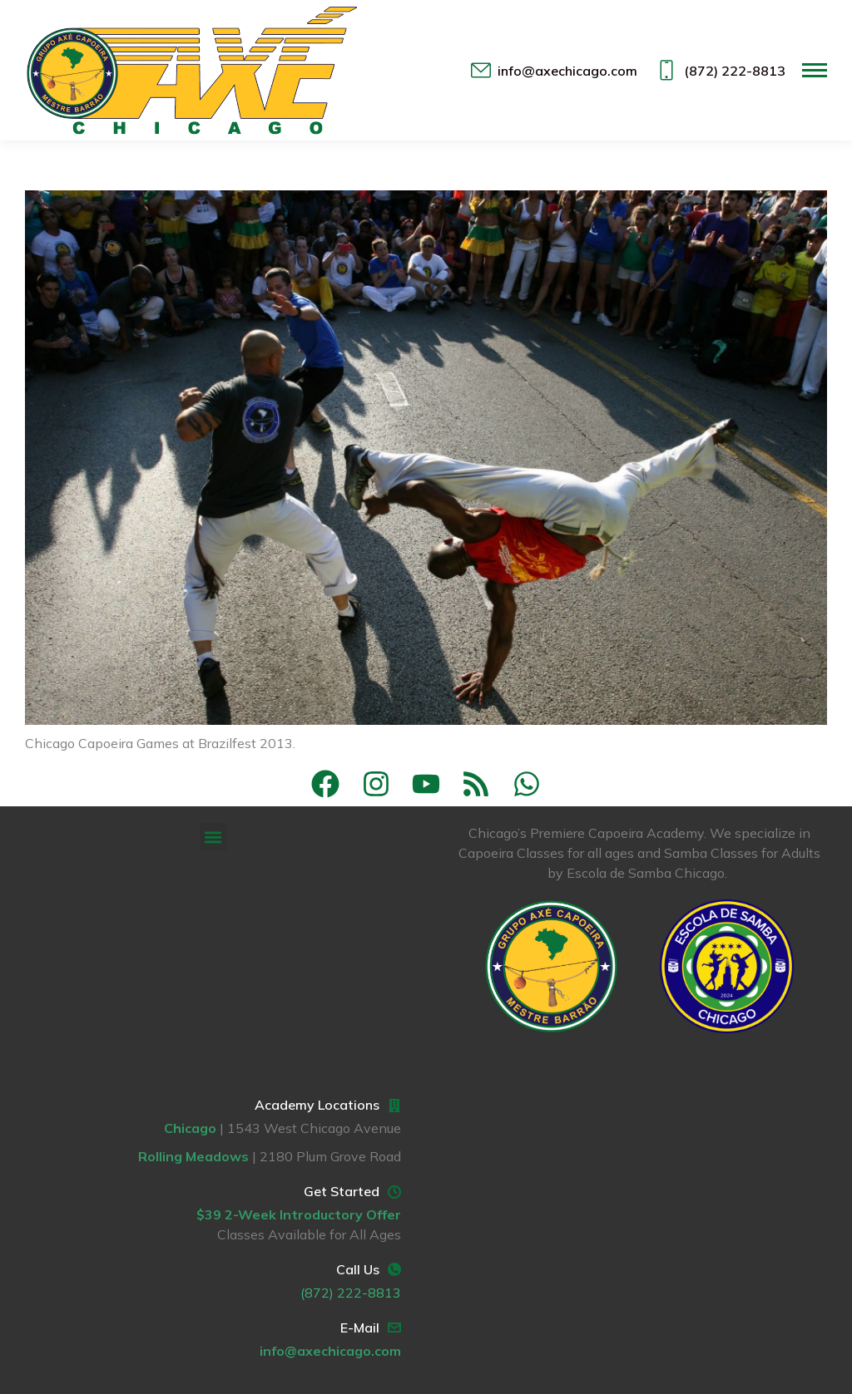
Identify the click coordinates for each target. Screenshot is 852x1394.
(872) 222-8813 (719, 71)
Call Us (357, 1269)
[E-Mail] (394, 1327)
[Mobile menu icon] (814, 70)
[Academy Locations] (394, 1105)
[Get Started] (394, 1192)
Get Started (341, 1191)
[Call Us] (394, 1269)
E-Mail (359, 1327)
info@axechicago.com (553, 71)
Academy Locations (317, 1104)
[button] (213, 836)
